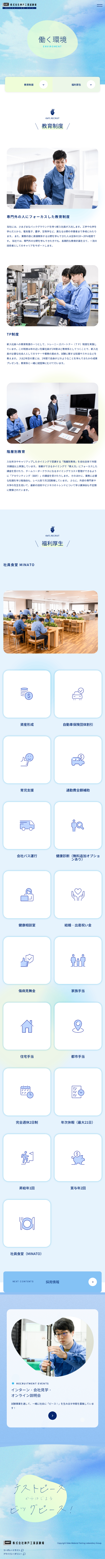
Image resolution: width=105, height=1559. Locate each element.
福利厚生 (76, 84)
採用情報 (36, 1282)
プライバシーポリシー (12, 1553)
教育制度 (29, 84)
